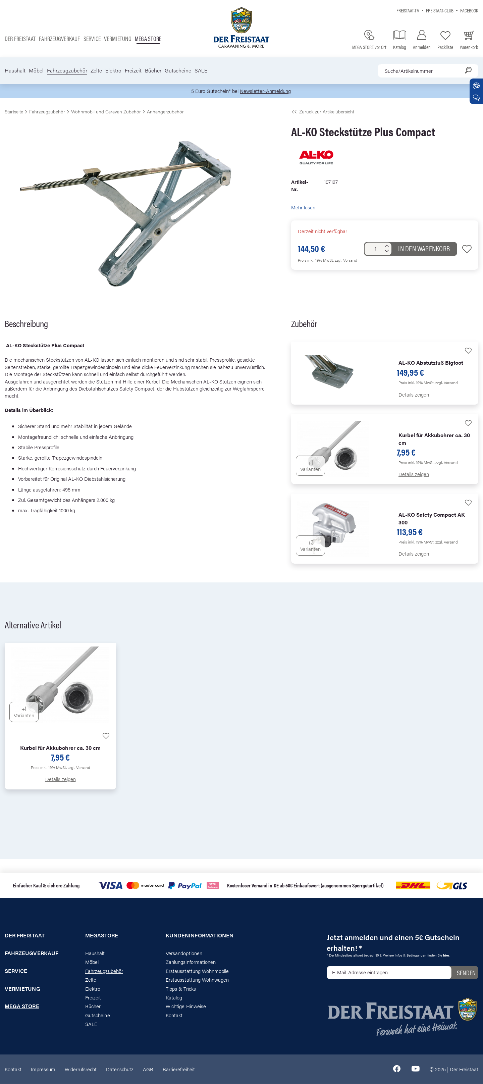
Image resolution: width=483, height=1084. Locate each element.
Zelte (96, 70)
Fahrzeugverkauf (59, 38)
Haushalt (15, 70)
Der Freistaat (20, 38)
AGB (148, 1069)
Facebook (469, 10)
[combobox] (428, 71)
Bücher (153, 70)
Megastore (101, 935)
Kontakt (174, 1015)
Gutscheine (178, 70)
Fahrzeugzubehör (67, 70)
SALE (201, 70)
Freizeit (133, 70)
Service (92, 38)
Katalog (174, 997)
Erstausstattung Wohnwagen (197, 979)
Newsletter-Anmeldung (265, 91)
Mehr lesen (303, 207)
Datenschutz (119, 1069)
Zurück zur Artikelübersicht (322, 111)
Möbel (36, 70)
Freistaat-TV (407, 10)
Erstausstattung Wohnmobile (197, 970)
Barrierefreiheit (179, 1069)
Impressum (43, 1069)
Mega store (148, 38)
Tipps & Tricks (181, 988)
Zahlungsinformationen (191, 962)
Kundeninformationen (199, 935)
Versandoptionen (184, 953)
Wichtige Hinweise (186, 1006)
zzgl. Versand (346, 260)
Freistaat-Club (439, 10)
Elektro (113, 70)
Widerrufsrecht (81, 1069)
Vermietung (117, 38)
